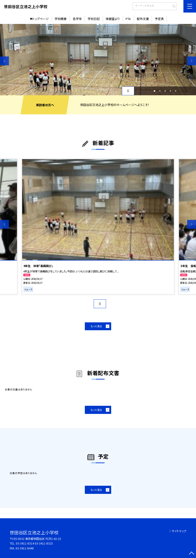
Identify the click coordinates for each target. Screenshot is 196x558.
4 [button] (170, 90)
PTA (128, 19)
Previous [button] (4, 60)
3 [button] (165, 90)
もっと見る (96, 326)
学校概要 (61, 19)
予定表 (159, 19)
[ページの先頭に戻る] (191, 553)
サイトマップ (179, 531)
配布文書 (143, 19)
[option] (98, 59)
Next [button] (191, 60)
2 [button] (160, 90)
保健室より (113, 19)
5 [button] (175, 90)
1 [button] (154, 90)
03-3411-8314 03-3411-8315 (34, 543)
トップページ (40, 19)
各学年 (77, 19)
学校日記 (94, 19)
